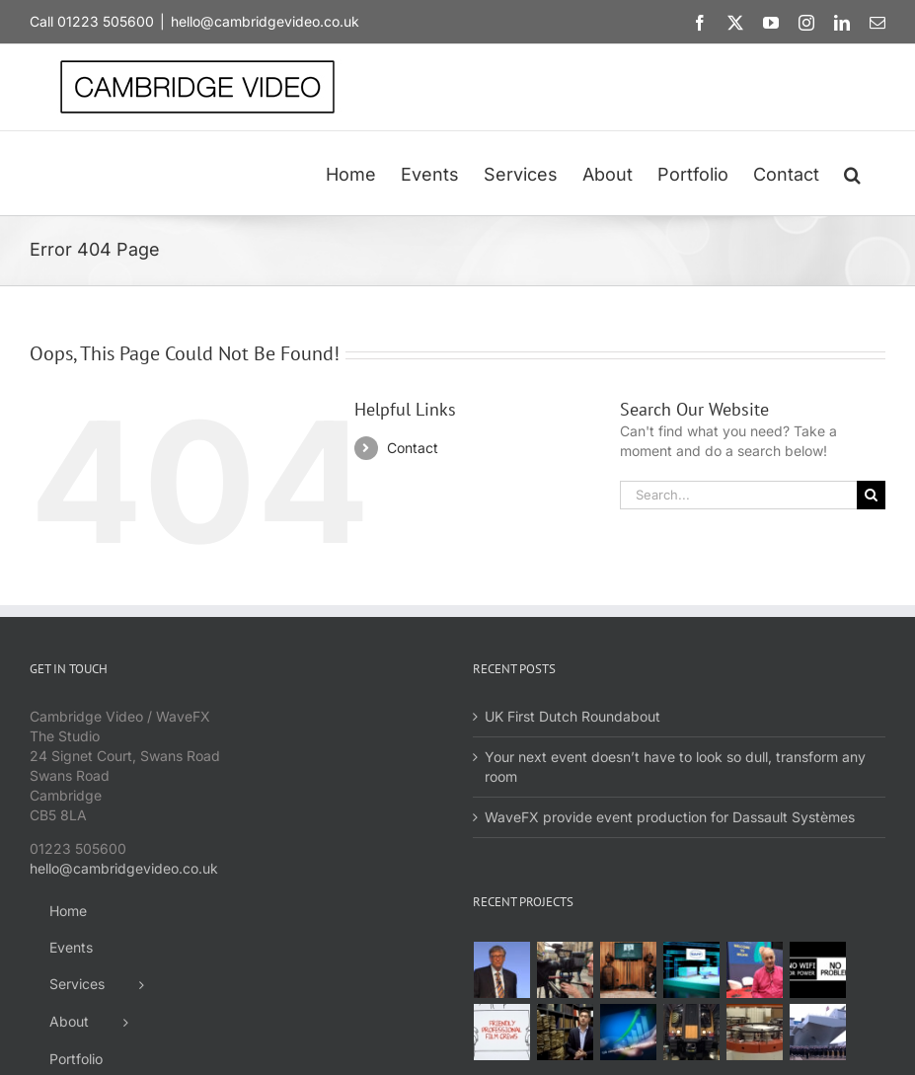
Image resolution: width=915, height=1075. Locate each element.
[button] (852, 172)
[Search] (871, 495)
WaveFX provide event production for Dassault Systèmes (670, 816)
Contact (412, 447)
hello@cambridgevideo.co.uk (265, 21)
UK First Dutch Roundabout (572, 716)
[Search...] (738, 495)
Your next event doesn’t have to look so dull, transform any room (675, 766)
